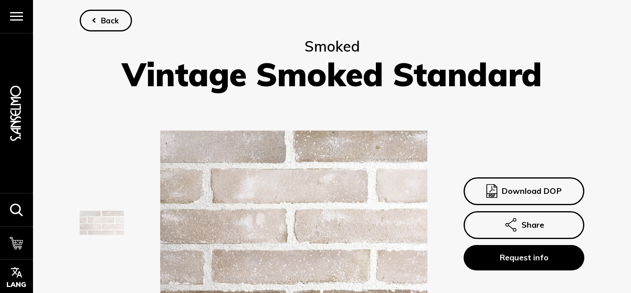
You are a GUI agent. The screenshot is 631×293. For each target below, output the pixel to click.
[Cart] (16, 243)
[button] (16, 210)
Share (524, 225)
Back (110, 20)
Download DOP (524, 191)
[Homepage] (16, 113)
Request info (524, 257)
